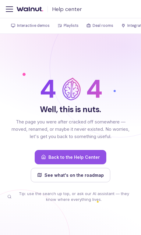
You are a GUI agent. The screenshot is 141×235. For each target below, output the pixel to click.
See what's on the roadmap (70, 175)
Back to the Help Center (70, 157)
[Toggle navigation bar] (9, 9)
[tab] (30, 26)
